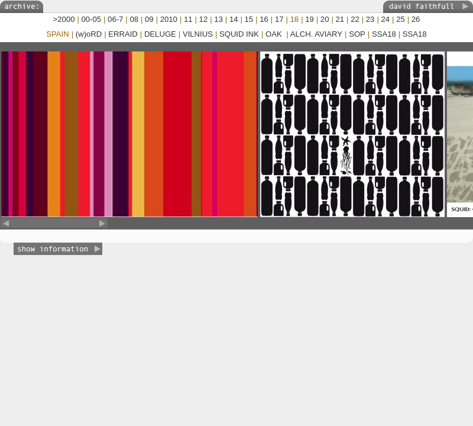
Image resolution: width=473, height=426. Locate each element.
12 (203, 19)
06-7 (115, 19)
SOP (357, 34)
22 (355, 19)
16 (264, 19)
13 (218, 19)
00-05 (92, 19)
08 (133, 19)
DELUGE (160, 34)
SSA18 (384, 34)
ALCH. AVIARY (316, 34)
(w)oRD (89, 34)
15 (249, 19)
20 (324, 19)
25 (400, 19)
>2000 (64, 19)
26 (416, 19)
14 (233, 19)
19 (309, 19)
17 (279, 19)
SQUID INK (239, 34)
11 (188, 19)
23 (370, 19)
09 (149, 19)
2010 (168, 19)
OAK (274, 34)
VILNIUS (198, 34)
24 (385, 19)
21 (340, 19)
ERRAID (123, 34)
